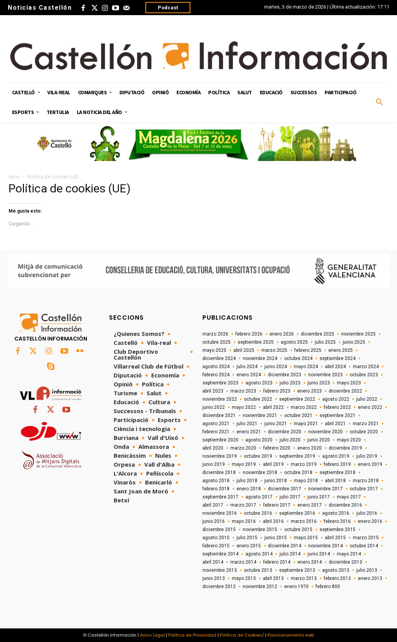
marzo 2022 (304, 407)
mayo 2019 (244, 464)
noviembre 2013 (219, 570)
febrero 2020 (276, 448)
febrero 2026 (248, 334)
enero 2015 (248, 545)
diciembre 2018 (219, 472)
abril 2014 (212, 562)
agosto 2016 (335, 513)
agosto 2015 (216, 537)
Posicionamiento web (291, 635)
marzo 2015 (366, 537)
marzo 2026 (215, 334)
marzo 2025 (274, 350)
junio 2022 (213, 407)
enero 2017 (309, 505)
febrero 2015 (216, 545)
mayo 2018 (306, 480)
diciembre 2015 (219, 529)
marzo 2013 (304, 578)
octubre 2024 (298, 358)
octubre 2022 (258, 399)
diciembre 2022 (345, 391)
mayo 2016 (244, 521)
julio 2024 (246, 366)
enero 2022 (370, 407)
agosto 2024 (216, 366)
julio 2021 (246, 423)
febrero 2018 (216, 488)
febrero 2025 (307, 350)
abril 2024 (335, 366)
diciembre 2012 (219, 586)
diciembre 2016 (345, 505)
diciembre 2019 (345, 448)
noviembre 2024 (260, 358)
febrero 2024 (216, 374)
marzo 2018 (366, 480)
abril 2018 (335, 480)
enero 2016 (370, 521)
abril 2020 (212, 448)
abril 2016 (273, 521)
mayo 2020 (349, 440)
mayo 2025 (214, 350)
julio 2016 (366, 513)
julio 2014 (290, 554)
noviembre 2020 (325, 431)
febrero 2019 (337, 464)
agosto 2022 (335, 399)
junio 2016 (213, 521)
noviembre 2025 (358, 334)
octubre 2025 (216, 342)
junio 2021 (275, 423)
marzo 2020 (243, 448)
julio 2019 (366, 456)
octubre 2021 (298, 415)
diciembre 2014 (284, 545)
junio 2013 (213, 578)
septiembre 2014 (220, 554)
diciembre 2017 (284, 488)
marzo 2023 (243, 391)
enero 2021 (248, 431)
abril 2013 (273, 578)
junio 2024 (275, 366)
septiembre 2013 (297, 570)
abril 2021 (335, 423)
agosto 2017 (259, 497)
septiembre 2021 (337, 415)
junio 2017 (318, 497)
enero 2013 (370, 578)
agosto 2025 (294, 342)
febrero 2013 (337, 578)
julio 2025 (325, 342)
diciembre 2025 (317, 334)
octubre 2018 (298, 472)
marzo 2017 (243, 505)
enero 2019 (370, 464)
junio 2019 (213, 464)
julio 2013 (366, 570)
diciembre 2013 (345, 562)
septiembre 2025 (256, 342)
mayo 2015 (306, 537)
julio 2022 (366, 399)
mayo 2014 (349, 554)
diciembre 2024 (219, 358)
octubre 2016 (258, 513)
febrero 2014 (276, 562)
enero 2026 (281, 334)
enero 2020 (309, 448)
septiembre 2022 (297, 399)
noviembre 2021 (260, 415)
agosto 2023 (259, 383)
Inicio (14, 176)
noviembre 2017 (325, 488)
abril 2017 (212, 505)
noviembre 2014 (325, 545)
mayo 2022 (244, 407)
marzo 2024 (366, 366)
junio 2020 (318, 440)
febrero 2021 (216, 431)
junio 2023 (318, 383)
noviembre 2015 (260, 529)
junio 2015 (275, 537)
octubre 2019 (258, 456)
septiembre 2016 (297, 513)
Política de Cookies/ (242, 635)
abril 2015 (335, 537)
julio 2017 (290, 497)
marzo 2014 (243, 562)
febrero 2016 (337, 521)
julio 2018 (246, 480)
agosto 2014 (259, 554)
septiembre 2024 (337, 358)
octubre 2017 (364, 488)
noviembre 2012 (260, 586)
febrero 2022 (337, 407)
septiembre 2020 (220, 440)
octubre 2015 (298, 529)
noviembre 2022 (219, 399)
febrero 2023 (276, 391)
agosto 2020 (259, 440)
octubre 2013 (258, 570)
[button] (379, 102)
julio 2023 (290, 383)
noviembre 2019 (219, 456)
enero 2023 (309, 391)
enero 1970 (296, 586)
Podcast (168, 7)
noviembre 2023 (325, 374)
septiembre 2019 (297, 456)
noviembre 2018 (260, 472)
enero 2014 (309, 562)
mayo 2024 (306, 366)
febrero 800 (328, 586)
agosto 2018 (216, 480)
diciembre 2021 (219, 415)
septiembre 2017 (220, 497)
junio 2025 (354, 342)
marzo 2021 (366, 423)
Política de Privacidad (192, 635)
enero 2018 (248, 488)
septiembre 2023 (220, 383)
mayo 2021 (306, 423)
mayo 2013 (244, 578)
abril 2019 (273, 464)
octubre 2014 (364, 545)
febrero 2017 (276, 505)
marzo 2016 (304, 521)
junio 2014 (318, 554)
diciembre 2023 (284, 374)
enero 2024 (248, 374)
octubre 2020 (364, 431)
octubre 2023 (364, 374)
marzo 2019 (304, 464)
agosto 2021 (216, 423)
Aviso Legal (152, 635)
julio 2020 (290, 440)
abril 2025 (243, 350)
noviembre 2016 (219, 513)
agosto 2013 (335, 570)
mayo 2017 (349, 497)
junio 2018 (275, 480)
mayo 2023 (349, 383)
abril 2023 (212, 391)
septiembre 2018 (337, 472)
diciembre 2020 (284, 431)
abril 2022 (273, 407)
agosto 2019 (335, 456)
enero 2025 (340, 350)
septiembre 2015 (337, 529)
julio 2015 (246, 537)
